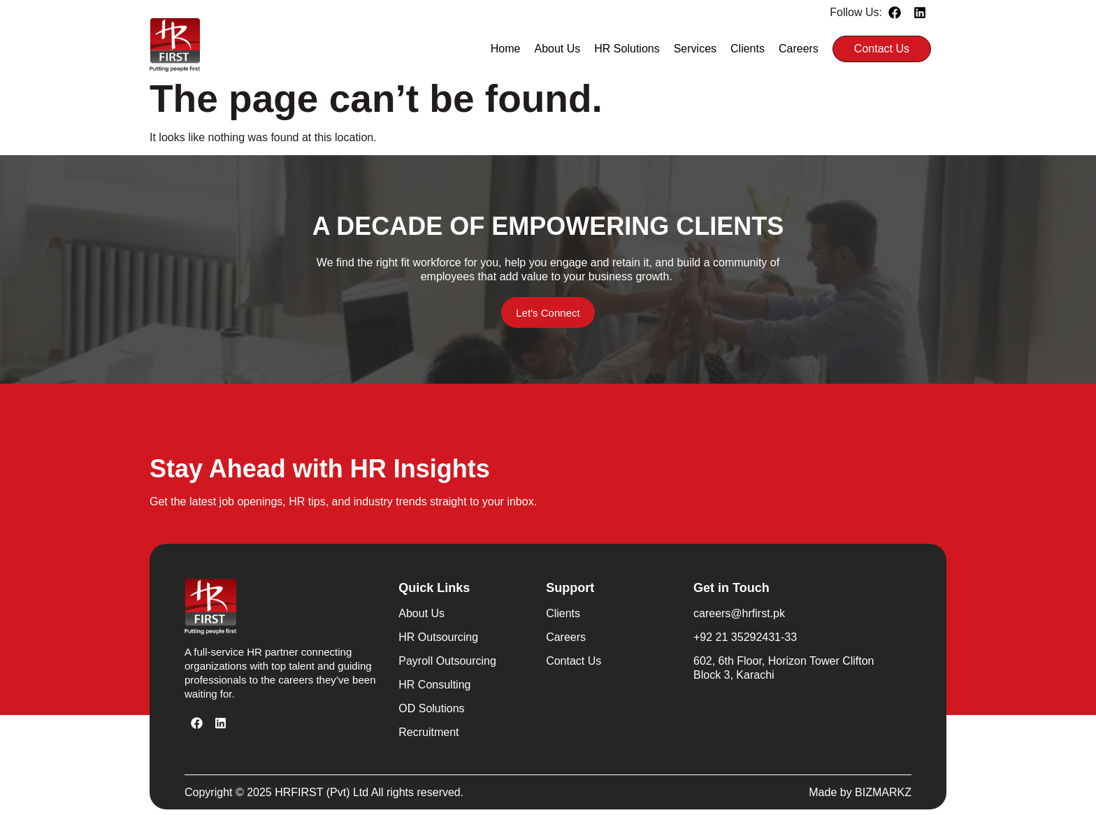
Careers (799, 49)
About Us (558, 49)
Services (695, 49)
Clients (747, 49)
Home (506, 49)
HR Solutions (626, 49)
